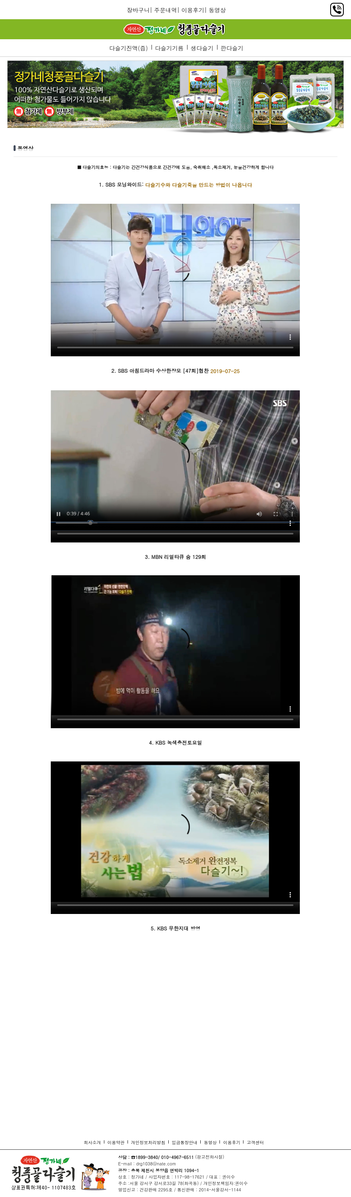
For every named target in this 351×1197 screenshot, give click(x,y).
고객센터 (255, 1142)
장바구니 (138, 10)
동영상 (217, 10)
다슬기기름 (169, 48)
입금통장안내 (185, 1142)
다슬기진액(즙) (128, 48)
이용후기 (192, 10)
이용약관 (116, 1142)
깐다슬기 (232, 48)
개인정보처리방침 (148, 1142)
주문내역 (165, 10)
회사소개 (92, 1142)
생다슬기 (202, 48)
